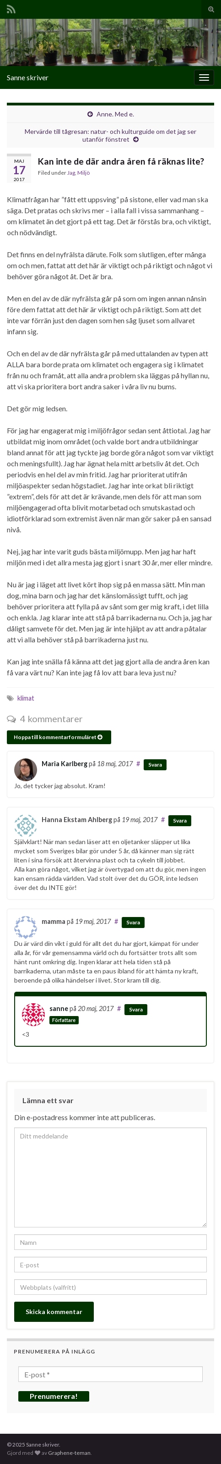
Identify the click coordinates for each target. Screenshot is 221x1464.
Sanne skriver (28, 77)
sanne (58, 1008)
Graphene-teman (69, 1452)
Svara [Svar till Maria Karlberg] (155, 764)
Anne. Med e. (115, 114)
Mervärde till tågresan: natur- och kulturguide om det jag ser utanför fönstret (110, 135)
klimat (25, 698)
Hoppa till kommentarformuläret (58, 737)
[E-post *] (110, 1374)
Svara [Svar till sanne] (136, 1009)
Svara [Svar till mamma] (133, 922)
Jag (71, 172)
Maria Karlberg (64, 764)
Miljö (83, 172)
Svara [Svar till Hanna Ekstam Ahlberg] (180, 820)
